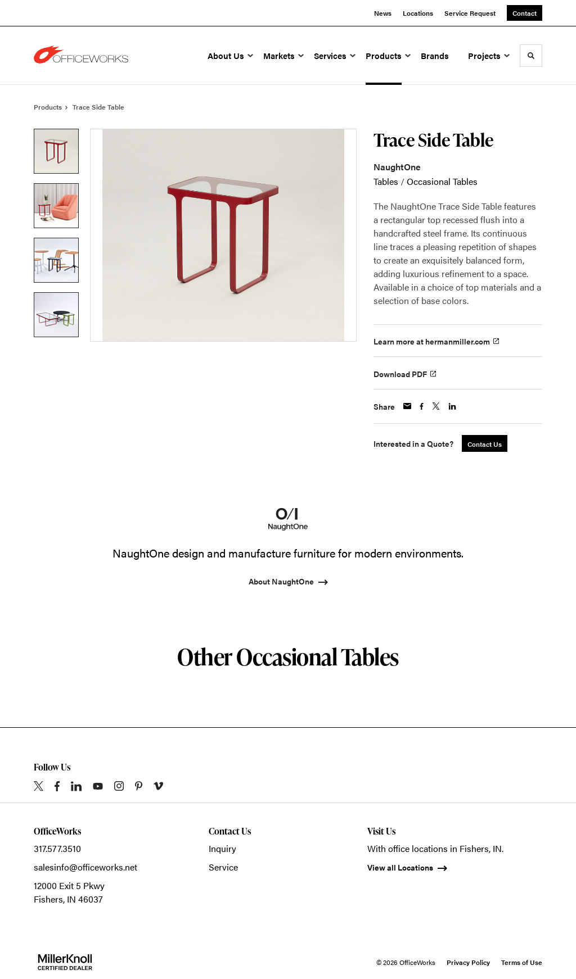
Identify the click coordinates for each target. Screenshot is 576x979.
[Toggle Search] (531, 55)
